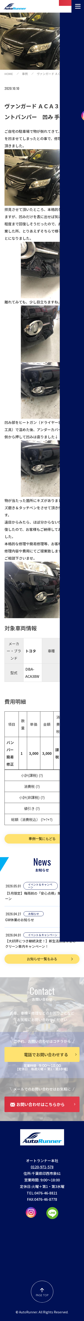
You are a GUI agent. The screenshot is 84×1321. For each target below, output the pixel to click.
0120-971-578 (42, 1166)
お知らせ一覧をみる (42, 959)
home (8, 74)
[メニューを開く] (77, 6)
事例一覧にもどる (42, 839)
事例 (25, 74)
